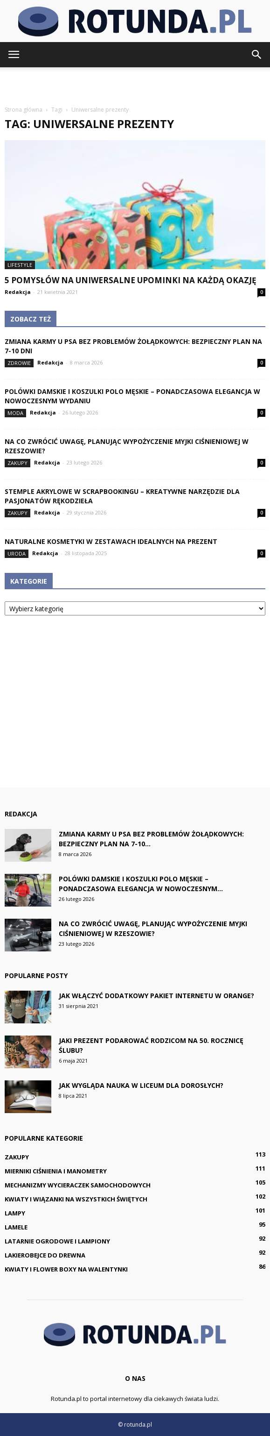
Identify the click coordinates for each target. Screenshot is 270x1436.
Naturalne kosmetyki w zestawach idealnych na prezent (111, 541)
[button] (257, 54)
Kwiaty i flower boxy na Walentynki (66, 1269)
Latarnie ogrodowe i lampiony (57, 1241)
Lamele (16, 1227)
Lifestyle (19, 264)
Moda (15, 412)
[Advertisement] (135, 83)
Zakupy (17, 462)
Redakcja (18, 291)
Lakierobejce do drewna (45, 1255)
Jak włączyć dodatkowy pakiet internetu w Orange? (156, 995)
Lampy (15, 1213)
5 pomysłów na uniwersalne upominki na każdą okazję (130, 280)
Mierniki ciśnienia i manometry (56, 1171)
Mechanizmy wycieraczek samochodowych (78, 1185)
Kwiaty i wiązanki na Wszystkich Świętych (76, 1199)
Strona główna (23, 110)
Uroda (16, 553)
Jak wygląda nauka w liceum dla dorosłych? (141, 1085)
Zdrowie (19, 362)
